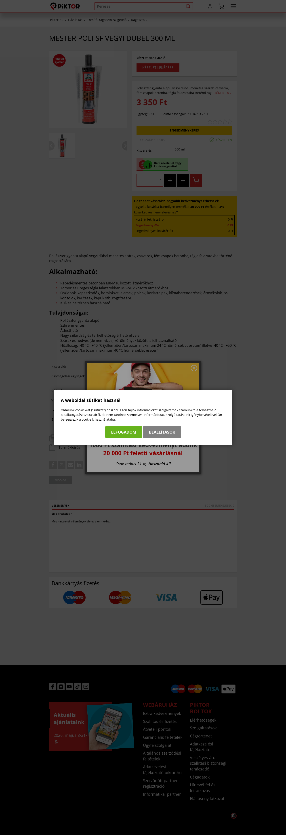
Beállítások (162, 432)
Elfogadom (123, 432)
